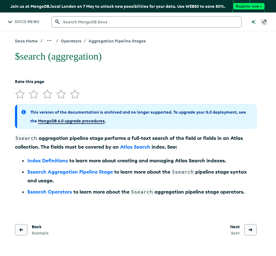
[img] (20, 94)
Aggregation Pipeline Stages (117, 40)
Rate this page (29, 81)
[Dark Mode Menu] (264, 21)
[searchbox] (146, 21)
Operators (71, 40)
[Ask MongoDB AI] (253, 21)
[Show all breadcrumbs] (49, 40)
